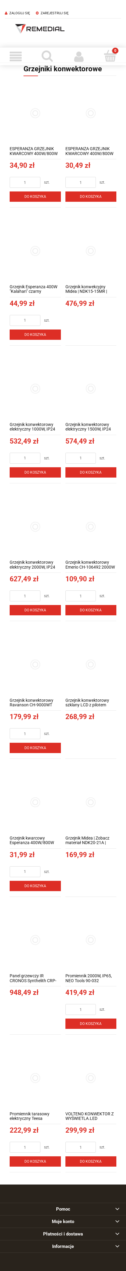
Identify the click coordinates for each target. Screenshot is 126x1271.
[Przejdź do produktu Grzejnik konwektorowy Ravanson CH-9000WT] (35, 664)
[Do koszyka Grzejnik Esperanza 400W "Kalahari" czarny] (35, 335)
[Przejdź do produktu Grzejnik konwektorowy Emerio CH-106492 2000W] (91, 527)
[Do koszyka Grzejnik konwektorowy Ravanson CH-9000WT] (35, 748)
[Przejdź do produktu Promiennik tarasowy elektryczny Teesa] (35, 1078)
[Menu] (16, 56)
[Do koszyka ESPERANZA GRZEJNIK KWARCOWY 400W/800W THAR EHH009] (91, 196)
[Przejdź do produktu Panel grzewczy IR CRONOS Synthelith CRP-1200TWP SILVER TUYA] (35, 940)
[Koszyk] (110, 56)
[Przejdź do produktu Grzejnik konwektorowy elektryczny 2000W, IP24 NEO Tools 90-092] (35, 527)
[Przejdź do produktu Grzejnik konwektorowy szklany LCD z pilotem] (91, 664)
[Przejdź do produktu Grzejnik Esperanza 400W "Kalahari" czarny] (35, 251)
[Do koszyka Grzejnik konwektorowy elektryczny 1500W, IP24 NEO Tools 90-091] (91, 472)
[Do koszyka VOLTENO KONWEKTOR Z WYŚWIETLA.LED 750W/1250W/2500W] (91, 1161)
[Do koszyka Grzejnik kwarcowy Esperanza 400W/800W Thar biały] (35, 886)
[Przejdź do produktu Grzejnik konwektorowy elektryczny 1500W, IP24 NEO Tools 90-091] (91, 389)
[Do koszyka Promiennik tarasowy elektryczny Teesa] (35, 1161)
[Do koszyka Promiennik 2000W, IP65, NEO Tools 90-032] (91, 1024)
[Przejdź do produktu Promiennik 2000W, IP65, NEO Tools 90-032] (91, 940)
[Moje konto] (79, 56)
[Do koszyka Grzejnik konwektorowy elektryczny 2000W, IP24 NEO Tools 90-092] (35, 610)
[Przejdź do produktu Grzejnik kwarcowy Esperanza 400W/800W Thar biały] (35, 802)
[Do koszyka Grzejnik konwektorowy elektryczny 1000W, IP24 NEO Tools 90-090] (35, 472)
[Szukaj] (47, 56)
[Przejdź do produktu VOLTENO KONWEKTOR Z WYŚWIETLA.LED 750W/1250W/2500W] (91, 1078)
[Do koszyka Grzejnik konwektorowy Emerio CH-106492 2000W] (91, 610)
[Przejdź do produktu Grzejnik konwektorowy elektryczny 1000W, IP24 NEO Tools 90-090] (35, 389)
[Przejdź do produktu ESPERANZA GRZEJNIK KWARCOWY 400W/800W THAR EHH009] (91, 113)
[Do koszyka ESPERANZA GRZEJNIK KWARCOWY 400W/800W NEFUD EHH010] (35, 196)
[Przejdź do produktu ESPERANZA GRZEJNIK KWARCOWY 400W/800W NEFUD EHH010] (35, 113)
